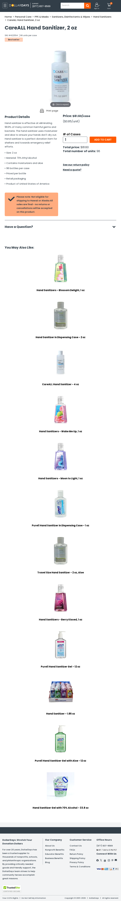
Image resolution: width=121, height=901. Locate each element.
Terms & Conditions (80, 866)
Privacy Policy (77, 862)
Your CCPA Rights (10, 898)
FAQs (72, 849)
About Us (50, 845)
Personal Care (23, 16)
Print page (52, 110)
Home (8, 16)
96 (98, 151)
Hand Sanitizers (102, 16)
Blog (47, 862)
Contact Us (76, 845)
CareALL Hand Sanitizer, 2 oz (23, 20)
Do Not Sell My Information (34, 898)
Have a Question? (20, 227)
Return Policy (76, 854)
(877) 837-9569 (41, 6)
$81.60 (85, 147)
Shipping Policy (77, 858)
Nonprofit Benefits (54, 849)
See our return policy (76, 164)
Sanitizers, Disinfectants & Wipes (71, 16)
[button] (96, 6)
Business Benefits (54, 858)
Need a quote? (72, 169)
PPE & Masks (42, 16)
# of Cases (72, 134)
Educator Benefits (54, 854)
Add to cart (103, 139)
